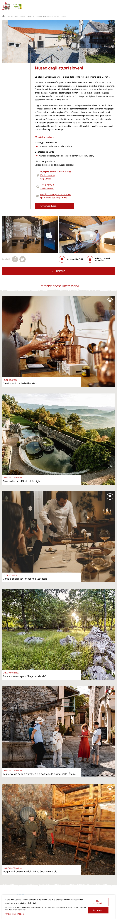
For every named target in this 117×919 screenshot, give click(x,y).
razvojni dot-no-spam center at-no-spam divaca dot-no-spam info (55, 196)
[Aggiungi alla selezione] (71, 259)
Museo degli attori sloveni (58, 16)
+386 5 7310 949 (47, 185)
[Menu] (112, 6)
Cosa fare (10, 16)
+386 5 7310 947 (47, 188)
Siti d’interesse (20, 16)
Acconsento (98, 910)
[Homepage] (6, 6)
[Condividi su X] (22, 259)
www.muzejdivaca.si (49, 206)
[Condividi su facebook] (15, 259)
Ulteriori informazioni (14, 914)
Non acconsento (98, 902)
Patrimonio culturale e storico (37, 16)
